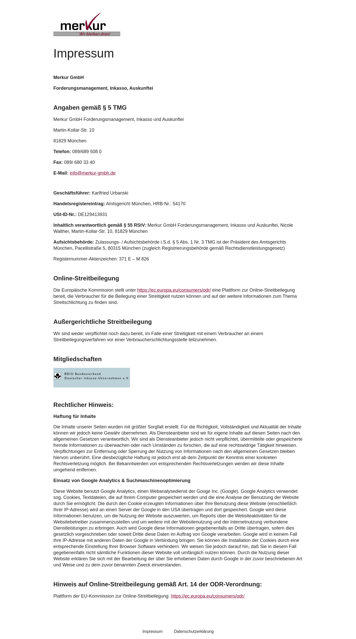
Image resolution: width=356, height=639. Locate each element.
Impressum (152, 631)
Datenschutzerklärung (194, 631)
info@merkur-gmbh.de (92, 173)
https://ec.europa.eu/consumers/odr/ (174, 290)
